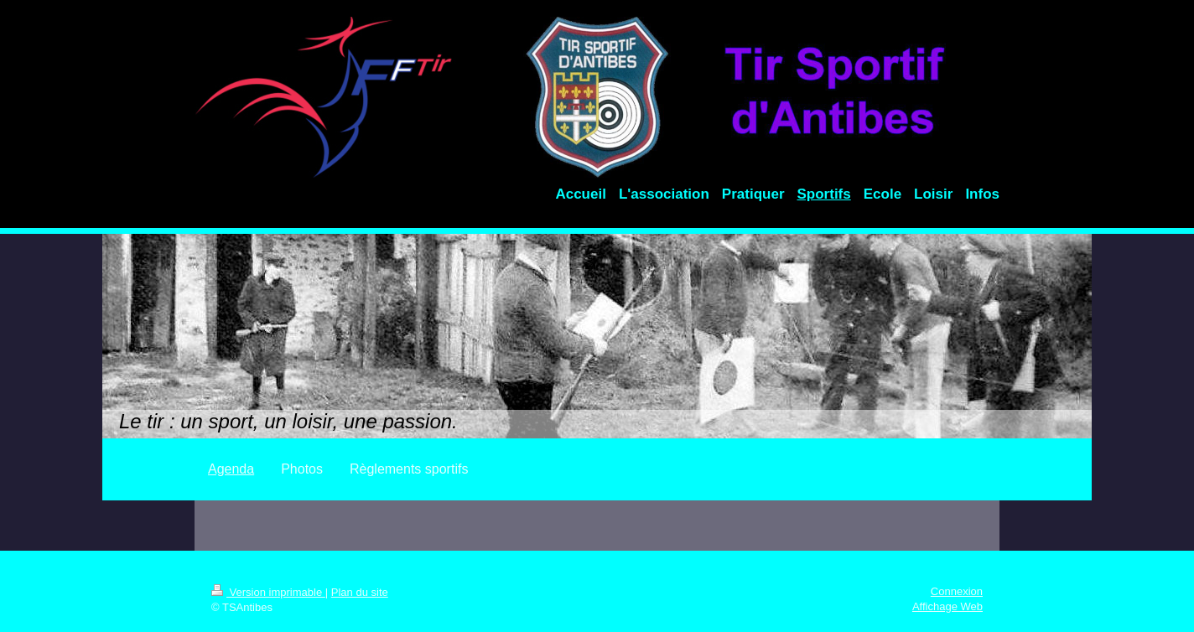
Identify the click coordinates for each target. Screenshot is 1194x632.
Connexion (957, 591)
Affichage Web (947, 606)
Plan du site (359, 592)
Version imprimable (268, 592)
